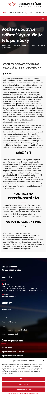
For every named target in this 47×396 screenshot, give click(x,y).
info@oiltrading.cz (14, 12)
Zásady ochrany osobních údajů (29, 393)
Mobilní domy (6, 347)
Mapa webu (6, 310)
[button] (44, 360)
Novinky (11, 45)
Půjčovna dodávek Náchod (12, 356)
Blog (3, 326)
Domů (3, 45)
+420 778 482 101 (36, 12)
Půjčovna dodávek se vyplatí (12, 352)
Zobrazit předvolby (23, 390)
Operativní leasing (8, 322)
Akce (3, 314)
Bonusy (4, 318)
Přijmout (23, 379)
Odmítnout (23, 384)
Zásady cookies (13, 393)
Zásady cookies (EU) (9, 334)
